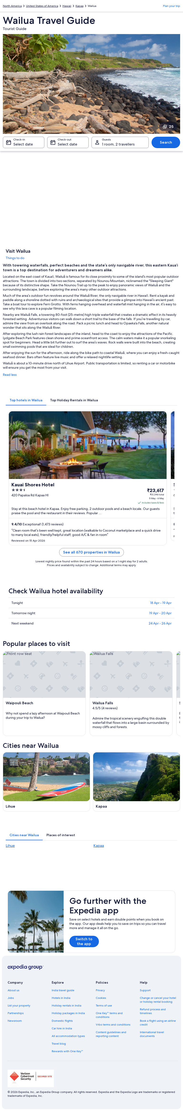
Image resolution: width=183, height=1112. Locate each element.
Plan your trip (171, 6)
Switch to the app (84, 941)
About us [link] (13, 990)
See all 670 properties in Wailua (91, 552)
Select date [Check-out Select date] (67, 144)
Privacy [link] (100, 990)
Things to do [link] (15, 258)
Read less (10, 374)
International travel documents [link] (152, 1034)
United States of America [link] (42, 6)
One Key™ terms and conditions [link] (109, 1015)
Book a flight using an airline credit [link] (158, 1022)
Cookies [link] (101, 998)
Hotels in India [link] (61, 998)
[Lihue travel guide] (46, 782)
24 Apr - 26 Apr (160, 623)
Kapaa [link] (79, 6)
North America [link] (12, 6)
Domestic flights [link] (62, 1021)
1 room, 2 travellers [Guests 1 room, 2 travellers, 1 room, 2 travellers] (118, 144)
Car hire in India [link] (62, 1028)
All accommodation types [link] (68, 1036)
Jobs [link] (11, 998)
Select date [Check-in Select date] (23, 144)
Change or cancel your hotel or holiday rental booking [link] (158, 1000)
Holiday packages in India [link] (68, 1013)
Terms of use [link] (104, 1005)
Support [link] (145, 990)
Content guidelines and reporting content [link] (111, 1034)
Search (166, 142)
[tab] (26, 400)
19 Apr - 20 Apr (160, 613)
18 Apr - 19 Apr (161, 603)
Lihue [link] (10, 845)
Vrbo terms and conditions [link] (113, 1024)
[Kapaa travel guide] (136, 782)
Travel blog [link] (59, 1044)
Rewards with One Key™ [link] (67, 1051)
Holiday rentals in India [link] (66, 1005)
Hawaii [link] (66, 6)
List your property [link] (19, 1005)
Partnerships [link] (16, 1013)
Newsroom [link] (15, 1021)
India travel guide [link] (63, 990)
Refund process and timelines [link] (153, 1011)
